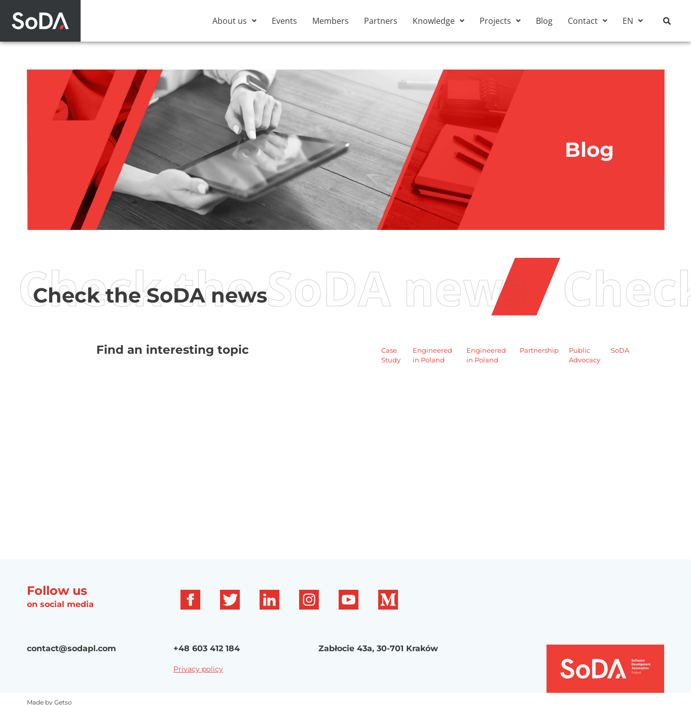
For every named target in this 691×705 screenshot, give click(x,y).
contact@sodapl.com (71, 648)
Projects (500, 21)
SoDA (620, 350)
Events (284, 21)
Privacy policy (198, 669)
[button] (234, 21)
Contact (587, 21)
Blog (544, 21)
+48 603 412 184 (206, 648)
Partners (380, 21)
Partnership (539, 350)
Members (330, 21)
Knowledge (438, 21)
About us (234, 21)
